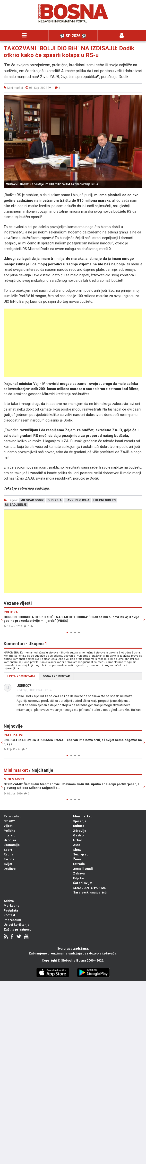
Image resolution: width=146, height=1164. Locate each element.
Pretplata (11, 910)
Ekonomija (12, 845)
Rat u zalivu (12, 816)
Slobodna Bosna (73, 960)
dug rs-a (55, 500)
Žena (77, 859)
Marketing (11, 905)
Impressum (12, 920)
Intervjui (10, 835)
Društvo (10, 869)
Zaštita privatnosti (18, 929)
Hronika (10, 840)
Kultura (78, 826)
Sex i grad (80, 854)
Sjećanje (79, 821)
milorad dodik (32, 500)
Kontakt (9, 915)
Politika (9, 831)
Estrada (79, 864)
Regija (8, 854)
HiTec (77, 840)
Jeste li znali (83, 869)
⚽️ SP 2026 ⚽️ (73, 35)
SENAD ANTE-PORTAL (89, 888)
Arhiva (9, 901)
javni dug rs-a (77, 500)
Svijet (8, 864)
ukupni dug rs (104, 500)
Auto (76, 845)
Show (77, 850)
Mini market (82, 816)
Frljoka (78, 878)
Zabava (79, 873)
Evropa (9, 859)
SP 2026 (9, 821)
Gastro (78, 835)
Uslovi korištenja (16, 924)
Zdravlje (79, 831)
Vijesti (8, 826)
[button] (138, 99)
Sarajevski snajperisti (90, 892)
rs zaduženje (15, 504)
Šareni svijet (82, 883)
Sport (8, 850)
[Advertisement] (73, 343)
